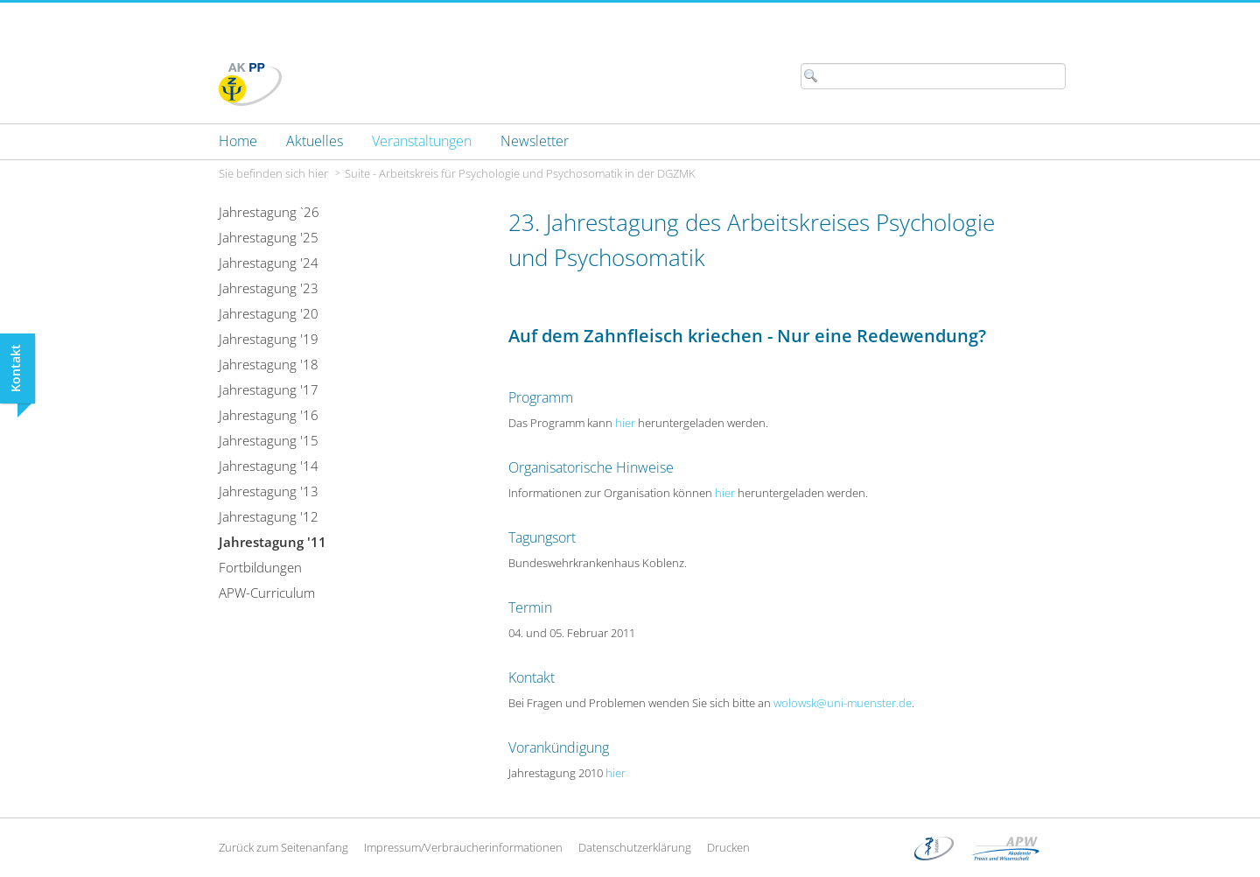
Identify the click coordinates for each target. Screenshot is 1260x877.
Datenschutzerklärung (634, 847)
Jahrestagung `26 (269, 212)
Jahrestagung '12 (268, 516)
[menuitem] (238, 141)
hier (625, 423)
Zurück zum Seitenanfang (283, 847)
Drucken (728, 847)
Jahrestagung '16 (268, 415)
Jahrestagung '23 (268, 288)
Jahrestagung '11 (272, 542)
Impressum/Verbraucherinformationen (463, 847)
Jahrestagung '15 (268, 440)
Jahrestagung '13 (268, 491)
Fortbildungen (260, 567)
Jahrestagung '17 (268, 389)
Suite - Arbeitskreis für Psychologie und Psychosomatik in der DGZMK (520, 173)
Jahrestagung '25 (268, 237)
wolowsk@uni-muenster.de (843, 703)
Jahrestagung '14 (268, 465)
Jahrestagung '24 (268, 262)
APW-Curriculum (267, 592)
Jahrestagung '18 (268, 364)
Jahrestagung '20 (268, 313)
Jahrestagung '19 (268, 338)
